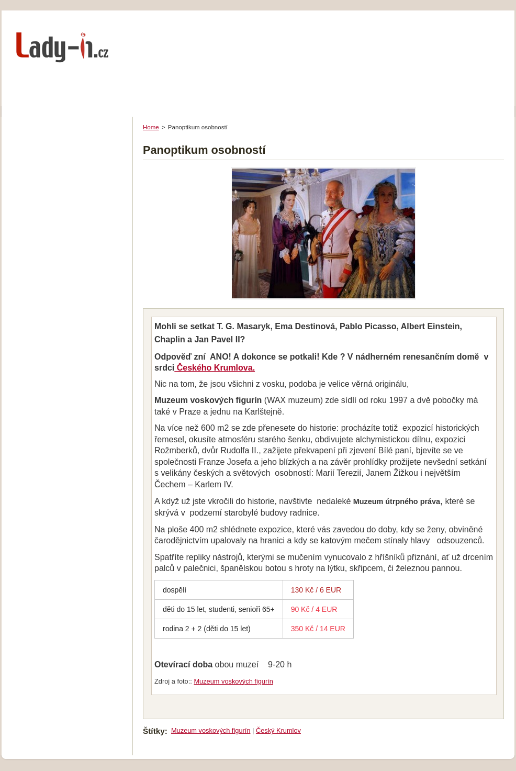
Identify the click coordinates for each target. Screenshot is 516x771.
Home (151, 127)
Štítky (154, 731)
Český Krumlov (278, 730)
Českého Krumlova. (214, 367)
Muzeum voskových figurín (233, 681)
